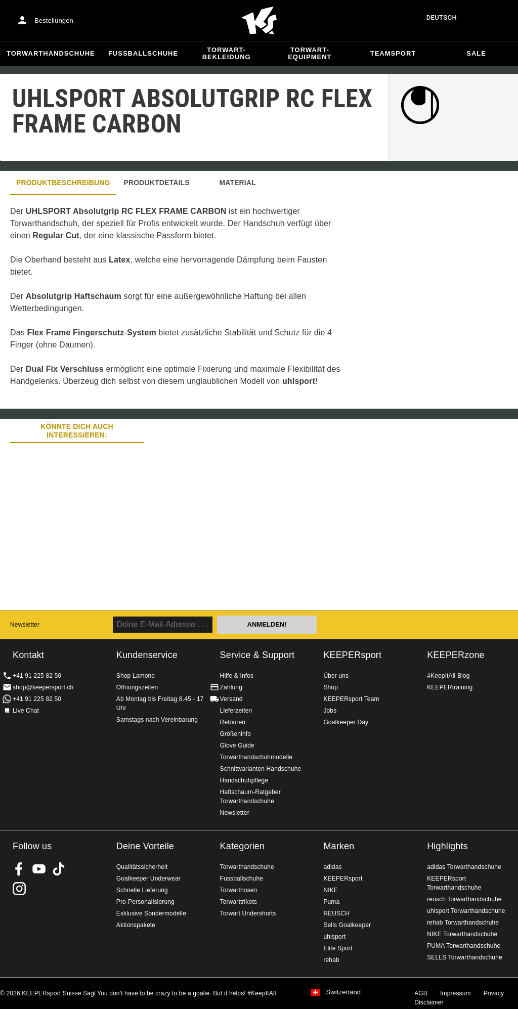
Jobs (329, 710)
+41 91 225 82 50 (37, 675)
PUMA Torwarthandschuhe (463, 945)
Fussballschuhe (143, 53)
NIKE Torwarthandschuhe (462, 934)
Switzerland (343, 992)
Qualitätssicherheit (142, 866)
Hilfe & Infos (237, 675)
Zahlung (231, 687)
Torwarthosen (238, 890)
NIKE (330, 890)
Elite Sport (337, 948)
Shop (330, 687)
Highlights (447, 846)
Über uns (336, 675)
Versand (231, 699)
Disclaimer (429, 1002)
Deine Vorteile (145, 846)
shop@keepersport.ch (43, 687)
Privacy (494, 993)
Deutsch (441, 17)
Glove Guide (237, 745)
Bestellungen (53, 20)
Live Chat (26, 710)
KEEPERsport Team (351, 699)
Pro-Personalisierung (145, 901)
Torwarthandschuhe (51, 53)
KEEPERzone (456, 655)
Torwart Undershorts (248, 913)
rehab (331, 959)
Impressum (455, 993)
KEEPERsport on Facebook (19, 868)
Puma (331, 901)
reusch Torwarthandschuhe (464, 899)
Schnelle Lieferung (142, 890)
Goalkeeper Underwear (148, 878)
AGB (420, 993)
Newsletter (24, 624)
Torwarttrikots (238, 901)
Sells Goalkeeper (347, 925)
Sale (476, 53)
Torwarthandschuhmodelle (256, 757)
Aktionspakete (135, 925)
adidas (332, 866)
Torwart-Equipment (309, 53)
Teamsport (393, 53)
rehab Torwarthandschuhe (463, 922)
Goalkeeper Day (345, 722)
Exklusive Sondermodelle (151, 913)
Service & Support (257, 655)
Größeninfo (235, 733)
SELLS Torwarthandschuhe (464, 957)
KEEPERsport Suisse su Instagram (19, 888)
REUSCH (336, 913)
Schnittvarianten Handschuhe (260, 768)
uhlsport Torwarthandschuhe (466, 910)
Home (259, 21)
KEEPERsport (352, 655)
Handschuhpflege (244, 780)
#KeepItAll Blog (448, 675)
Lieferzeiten (236, 710)
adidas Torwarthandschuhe (464, 866)
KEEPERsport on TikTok (58, 868)
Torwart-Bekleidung (226, 53)
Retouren (233, 722)
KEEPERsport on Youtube (39, 868)
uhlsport (334, 936)
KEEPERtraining (449, 687)
